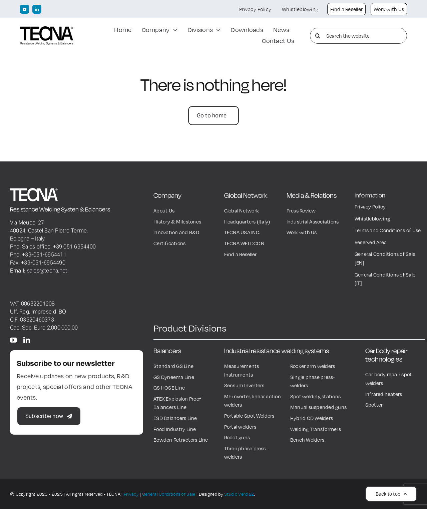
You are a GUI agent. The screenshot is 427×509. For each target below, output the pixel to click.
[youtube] (24, 9)
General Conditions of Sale (168, 494)
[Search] (318, 36)
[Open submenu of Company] (173, 30)
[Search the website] (358, 36)
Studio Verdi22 (239, 494)
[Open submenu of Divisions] (217, 30)
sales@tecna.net (47, 270)
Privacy (131, 494)
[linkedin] (36, 9)
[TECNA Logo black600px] (46, 29)
